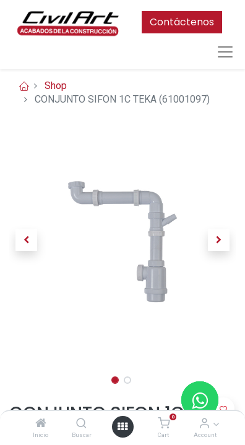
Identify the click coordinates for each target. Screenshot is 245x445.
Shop (56, 85)
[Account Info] (204, 424)
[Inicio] (40, 424)
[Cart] (164, 424)
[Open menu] (122, 426)
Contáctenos (182, 22)
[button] (26, 240)
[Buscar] (81, 424)
